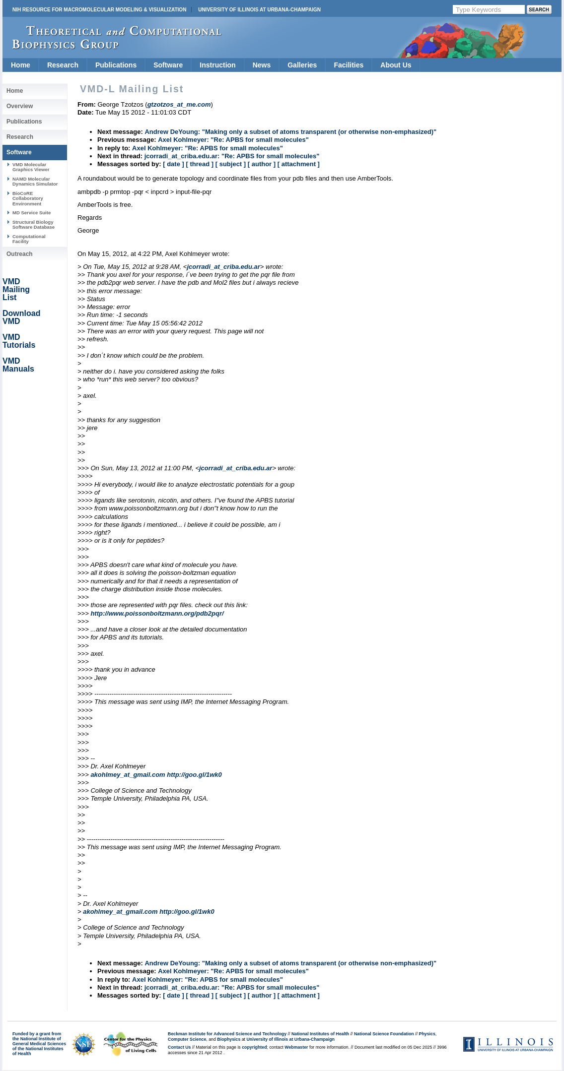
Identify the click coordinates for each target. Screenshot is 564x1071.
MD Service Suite (31, 212)
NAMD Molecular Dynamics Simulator (35, 181)
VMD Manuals (18, 365)
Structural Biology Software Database (33, 224)
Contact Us (179, 1047)
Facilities (348, 65)
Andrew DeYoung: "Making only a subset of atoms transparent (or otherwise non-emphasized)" (290, 131)
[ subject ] (230, 164)
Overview (19, 106)
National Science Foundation (384, 1033)
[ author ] (262, 164)
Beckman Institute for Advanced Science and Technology (227, 1033)
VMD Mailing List (16, 289)
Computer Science (187, 1039)
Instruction (217, 65)
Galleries (302, 65)
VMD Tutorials (18, 341)
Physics (427, 1033)
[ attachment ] (299, 164)
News (262, 65)
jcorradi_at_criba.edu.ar (223, 266)
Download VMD (21, 317)
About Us (395, 65)
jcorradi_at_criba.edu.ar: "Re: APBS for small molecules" (232, 156)
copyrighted (254, 1047)
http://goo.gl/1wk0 (194, 774)
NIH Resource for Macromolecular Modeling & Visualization (99, 9)
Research (62, 65)
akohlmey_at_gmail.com (127, 774)
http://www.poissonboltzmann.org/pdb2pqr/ (156, 613)
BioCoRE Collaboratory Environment (27, 198)
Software (168, 65)
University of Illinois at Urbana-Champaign (259, 9)
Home (20, 65)
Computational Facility (29, 239)
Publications (116, 65)
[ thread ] (199, 164)
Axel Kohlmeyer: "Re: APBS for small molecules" (233, 139)
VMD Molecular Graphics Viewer (30, 167)
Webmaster (296, 1047)
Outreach (19, 254)
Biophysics (228, 1039)
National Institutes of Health (320, 1033)
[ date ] (173, 164)
